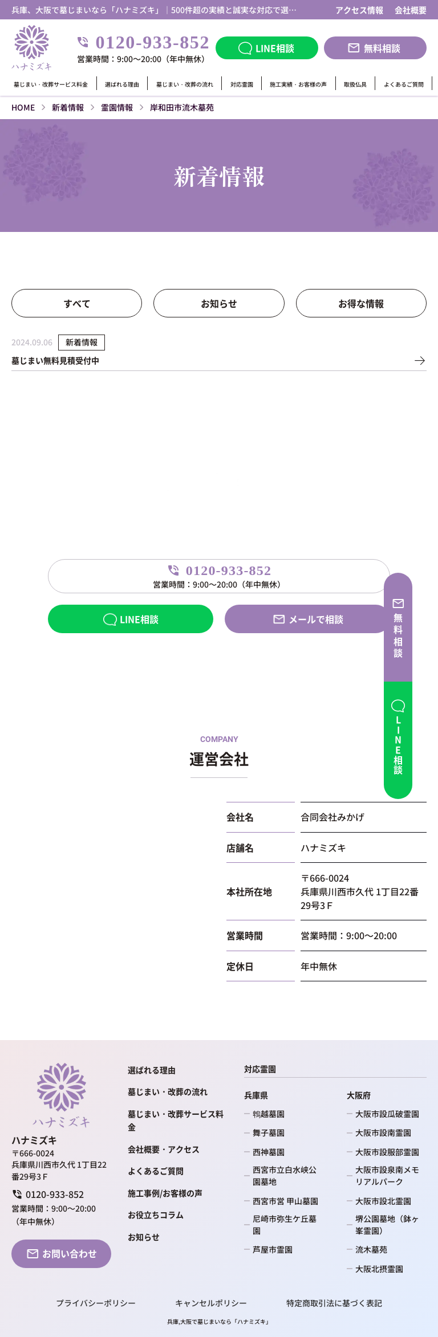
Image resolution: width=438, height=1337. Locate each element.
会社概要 (411, 9)
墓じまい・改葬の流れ (184, 84)
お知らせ (219, 303)
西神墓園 (269, 1151)
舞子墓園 (269, 1132)
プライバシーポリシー (96, 1303)
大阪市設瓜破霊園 (387, 1113)
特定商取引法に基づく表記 (334, 1303)
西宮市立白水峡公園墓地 (285, 1175)
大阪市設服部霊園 (387, 1151)
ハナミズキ (251, 1321)
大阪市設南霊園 (383, 1132)
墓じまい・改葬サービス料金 (51, 84)
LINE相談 (275, 48)
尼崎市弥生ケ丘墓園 (285, 1224)
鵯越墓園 (269, 1113)
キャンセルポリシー (211, 1303)
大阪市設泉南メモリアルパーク (387, 1175)
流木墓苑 (371, 1249)
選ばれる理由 (122, 84)
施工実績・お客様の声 (298, 84)
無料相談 (382, 48)
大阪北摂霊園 (379, 1268)
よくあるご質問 (404, 84)
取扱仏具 (355, 84)
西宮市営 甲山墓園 (285, 1200)
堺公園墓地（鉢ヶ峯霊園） (387, 1224)
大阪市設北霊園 (383, 1200)
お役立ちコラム (156, 1214)
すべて (77, 303)
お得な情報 (361, 303)
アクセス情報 (359, 9)
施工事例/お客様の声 (165, 1193)
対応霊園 (241, 84)
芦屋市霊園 (273, 1249)
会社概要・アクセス (164, 1149)
